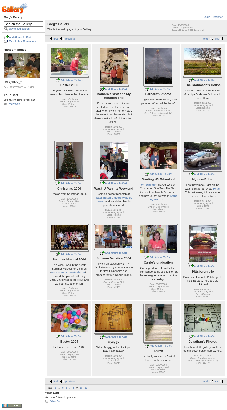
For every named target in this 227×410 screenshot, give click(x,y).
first (55, 38)
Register (218, 17)
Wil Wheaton (149, 184)
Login (207, 17)
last (217, 38)
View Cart (14, 104)
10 (81, 387)
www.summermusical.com (68, 272)
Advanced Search (19, 28)
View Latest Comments (22, 41)
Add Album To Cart (20, 37)
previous (70, 38)
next (205, 38)
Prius (216, 188)
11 (86, 387)
